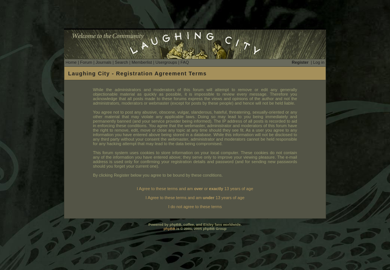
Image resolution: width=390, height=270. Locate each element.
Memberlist (141, 62)
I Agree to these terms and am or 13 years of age (195, 188)
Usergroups (166, 62)
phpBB (169, 228)
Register (300, 62)
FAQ (184, 62)
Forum (86, 62)
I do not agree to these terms (195, 206)
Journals (103, 62)
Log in (319, 62)
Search (121, 62)
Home (71, 62)
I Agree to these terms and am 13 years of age (195, 197)
